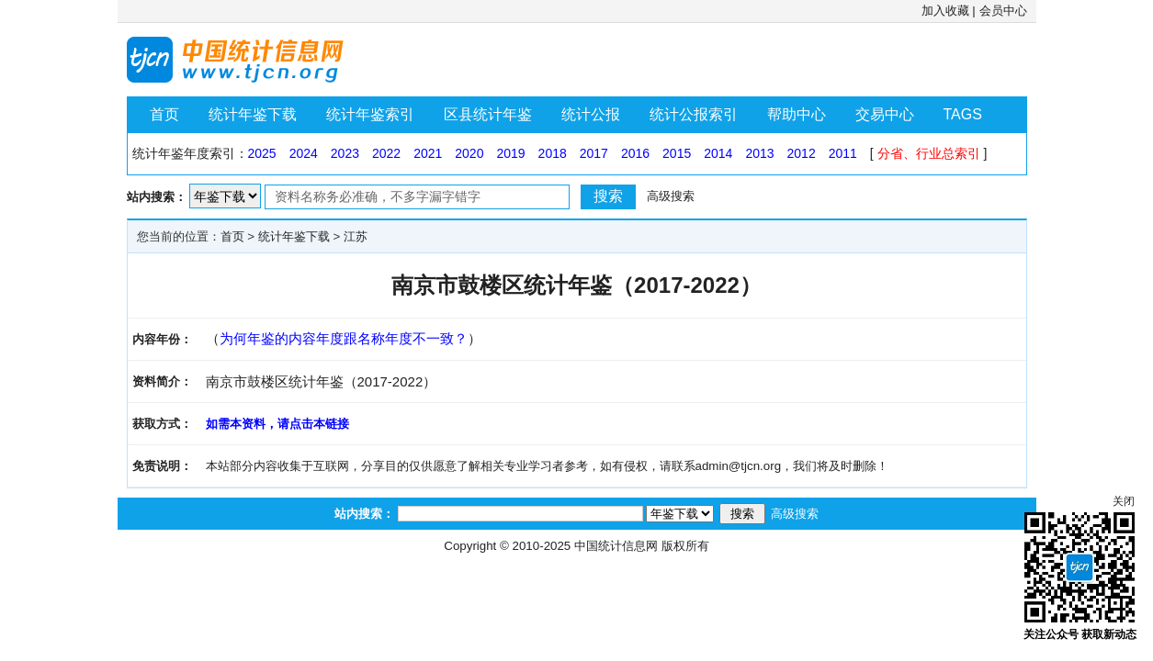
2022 (386, 153)
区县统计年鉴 (488, 114)
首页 (164, 114)
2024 (303, 153)
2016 (635, 153)
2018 (552, 153)
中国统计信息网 (616, 546)
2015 (676, 153)
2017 (594, 153)
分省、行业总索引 (928, 153)
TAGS (963, 114)
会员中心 (1003, 10)
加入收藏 (945, 10)
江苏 (355, 236)
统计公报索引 (694, 114)
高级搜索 (671, 196)
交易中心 (884, 114)
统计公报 (590, 114)
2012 (801, 153)
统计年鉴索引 (370, 114)
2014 (718, 153)
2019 (510, 153)
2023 (345, 153)
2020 (469, 153)
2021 (427, 153)
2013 (759, 153)
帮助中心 (796, 114)
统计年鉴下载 (253, 114)
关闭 (1124, 501)
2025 (262, 153)
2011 (843, 153)
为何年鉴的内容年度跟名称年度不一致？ (344, 338)
